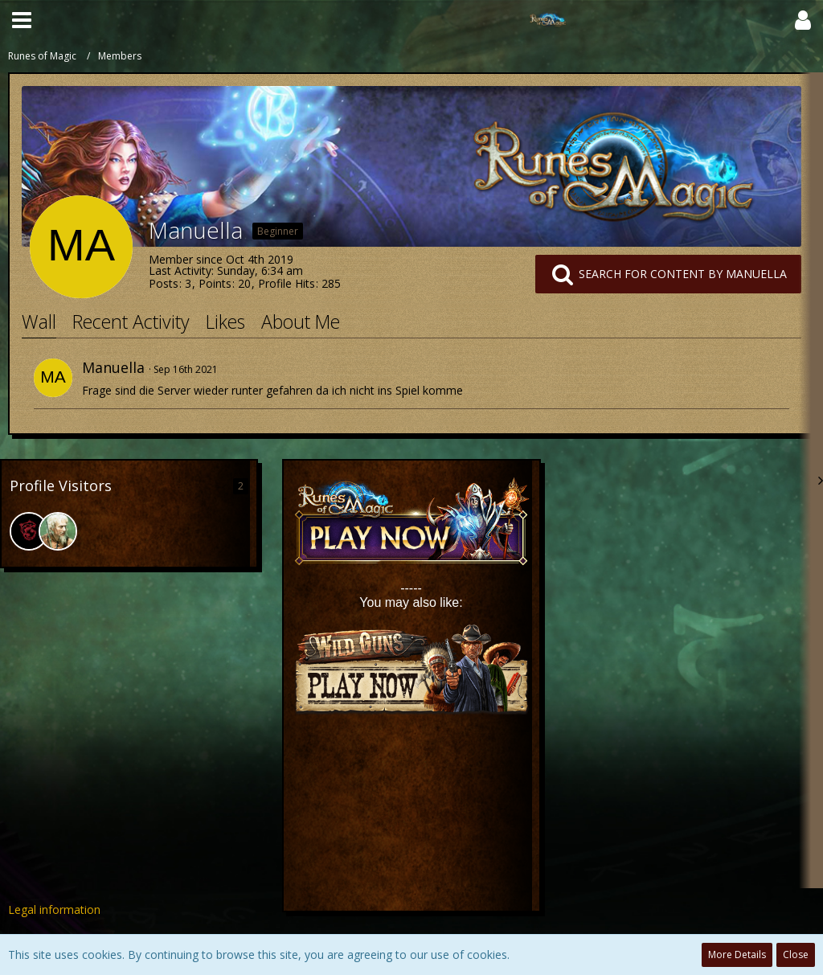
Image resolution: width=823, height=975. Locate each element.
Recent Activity (131, 321)
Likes (225, 321)
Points (215, 283)
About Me (300, 321)
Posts (163, 283)
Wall (39, 321)
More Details (737, 954)
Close (796, 954)
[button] (21, 20)
